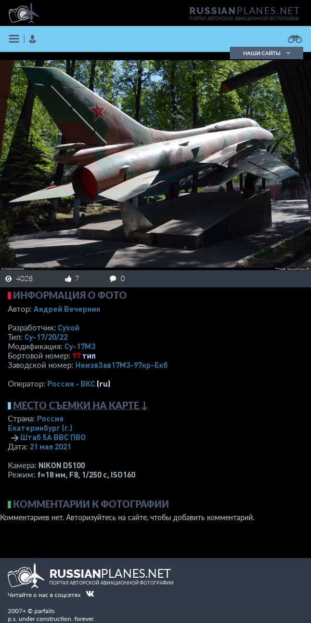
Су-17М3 (79, 346)
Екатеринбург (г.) (40, 427)
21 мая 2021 (50, 446)
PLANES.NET (245, 10)
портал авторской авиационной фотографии (244, 18)
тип (89, 355)
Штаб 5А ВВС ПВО (53, 437)
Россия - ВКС (71, 383)
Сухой (69, 327)
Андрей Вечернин (67, 308)
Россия (50, 418)
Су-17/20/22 (46, 336)
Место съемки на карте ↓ (80, 405)
